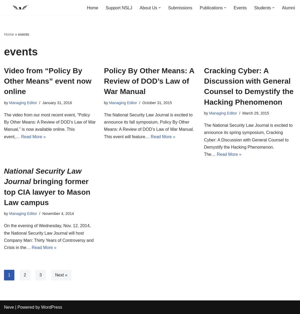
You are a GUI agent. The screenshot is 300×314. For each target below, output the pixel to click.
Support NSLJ (119, 8)
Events (240, 8)
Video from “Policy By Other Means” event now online (47, 81)
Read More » (33, 136)
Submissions (180, 8)
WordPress (51, 307)
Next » (61, 275)
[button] (160, 8)
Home (92, 8)
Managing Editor (23, 103)
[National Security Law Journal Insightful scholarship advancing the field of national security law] (20, 8)
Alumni (288, 8)
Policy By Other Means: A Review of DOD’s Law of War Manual (149, 81)
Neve (9, 307)
